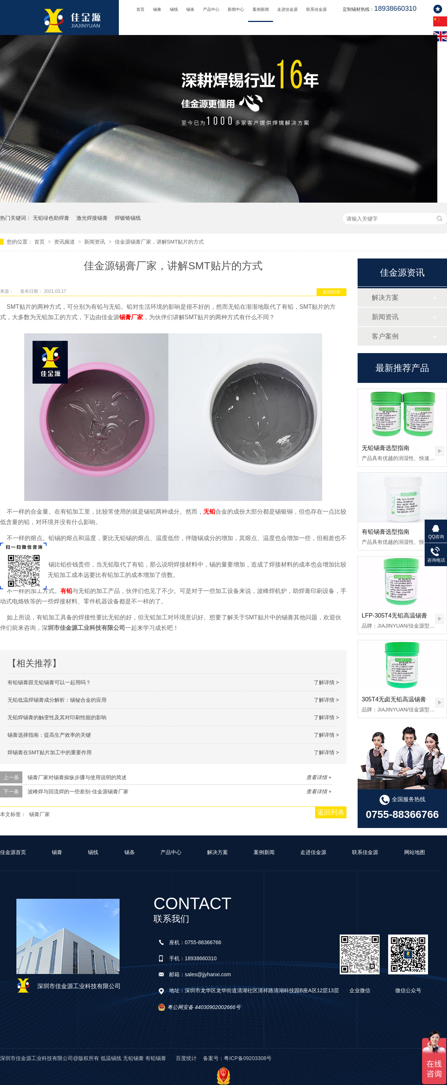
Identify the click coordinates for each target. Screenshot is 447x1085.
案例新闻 (261, 9)
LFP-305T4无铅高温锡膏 (394, 615)
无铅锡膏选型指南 (385, 448)
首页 (140, 9)
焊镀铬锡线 (128, 218)
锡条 (190, 9)
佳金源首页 (13, 852)
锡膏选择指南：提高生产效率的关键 (49, 735)
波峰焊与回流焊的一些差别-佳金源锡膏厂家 (78, 791)
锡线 (174, 9)
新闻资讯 (95, 242)
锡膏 (157, 9)
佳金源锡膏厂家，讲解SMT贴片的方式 (159, 242)
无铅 (209, 511)
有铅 (66, 591)
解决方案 (385, 297)
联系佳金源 (316, 9)
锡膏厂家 (131, 317)
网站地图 (414, 852)
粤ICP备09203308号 (248, 1058)
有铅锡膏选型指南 (385, 532)
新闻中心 (236, 9)
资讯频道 (65, 242)
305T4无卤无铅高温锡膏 (394, 699)
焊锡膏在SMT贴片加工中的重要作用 (49, 752)
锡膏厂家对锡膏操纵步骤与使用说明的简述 (77, 777)
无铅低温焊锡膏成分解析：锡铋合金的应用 (57, 700)
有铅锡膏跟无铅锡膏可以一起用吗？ (49, 682)
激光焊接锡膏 (92, 218)
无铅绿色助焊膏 (51, 218)
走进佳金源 (287, 9)
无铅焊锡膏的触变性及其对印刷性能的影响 (57, 717)
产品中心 (211, 9)
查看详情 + (319, 777)
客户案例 (385, 336)
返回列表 (331, 292)
